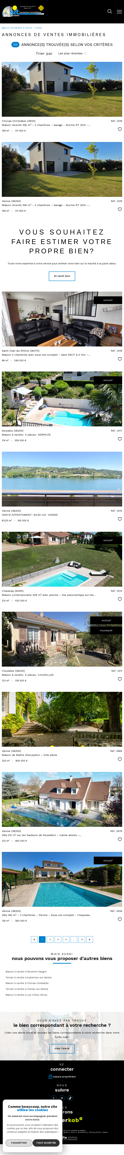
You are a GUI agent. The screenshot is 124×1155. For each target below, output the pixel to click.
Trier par (44, 53)
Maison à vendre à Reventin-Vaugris (26, 971)
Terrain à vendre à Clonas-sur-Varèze (27, 989)
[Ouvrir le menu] (119, 11)
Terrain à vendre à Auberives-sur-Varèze (29, 977)
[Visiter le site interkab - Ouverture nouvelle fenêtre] (68, 1119)
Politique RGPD (94, 1132)
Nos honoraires (22, 1132)
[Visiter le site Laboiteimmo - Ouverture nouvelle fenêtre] (62, 1139)
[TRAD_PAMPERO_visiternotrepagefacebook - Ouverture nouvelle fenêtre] (53, 1098)
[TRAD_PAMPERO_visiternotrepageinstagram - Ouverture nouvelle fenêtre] (62, 1098)
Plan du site (48, 1132)
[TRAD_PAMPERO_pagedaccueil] (23, 16)
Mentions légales (61, 1132)
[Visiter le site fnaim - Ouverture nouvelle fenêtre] (46, 1121)
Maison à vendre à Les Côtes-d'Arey (26, 994)
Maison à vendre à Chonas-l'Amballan (27, 983)
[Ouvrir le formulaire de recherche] (109, 11)
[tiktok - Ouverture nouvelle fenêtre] (70, 1098)
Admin (73, 1132)
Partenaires (82, 1132)
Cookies (105, 1132)
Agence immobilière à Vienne (17, 28)
